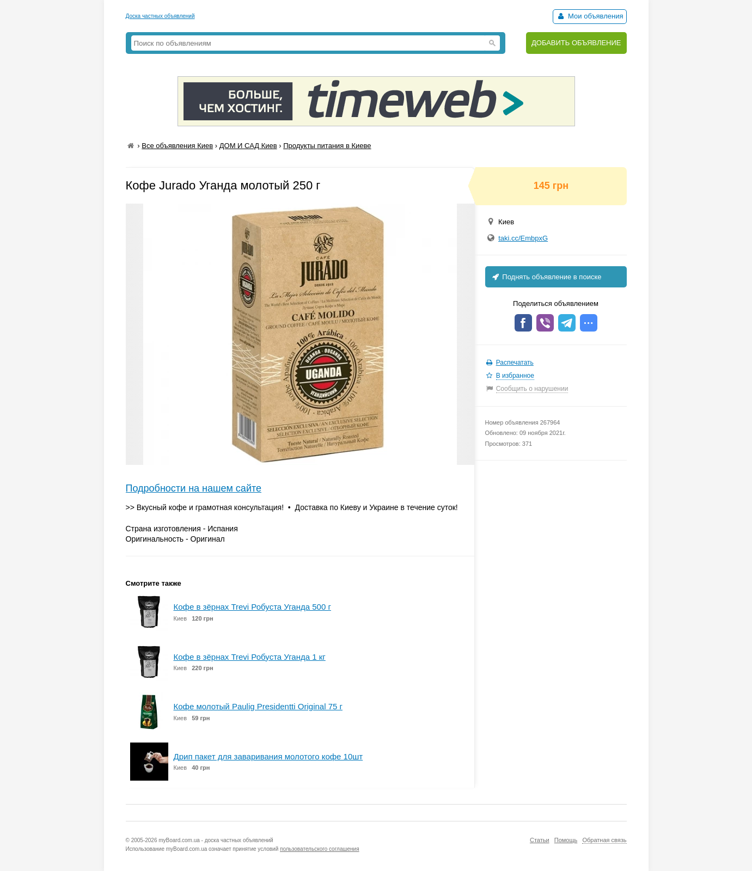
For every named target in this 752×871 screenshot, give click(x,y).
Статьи (539, 840)
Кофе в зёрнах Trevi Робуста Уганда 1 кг (250, 656)
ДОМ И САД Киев (248, 146)
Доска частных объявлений (160, 16)
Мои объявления (589, 16)
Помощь (566, 840)
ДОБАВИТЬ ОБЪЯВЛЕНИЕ (576, 43)
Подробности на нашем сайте (194, 488)
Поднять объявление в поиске (546, 277)
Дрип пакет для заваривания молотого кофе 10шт (268, 756)
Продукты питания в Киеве (327, 146)
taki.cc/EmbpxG (523, 238)
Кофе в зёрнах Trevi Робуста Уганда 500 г (252, 606)
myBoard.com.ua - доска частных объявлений (215, 840)
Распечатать (515, 362)
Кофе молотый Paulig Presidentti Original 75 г (258, 706)
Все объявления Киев (177, 146)
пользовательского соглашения (319, 849)
